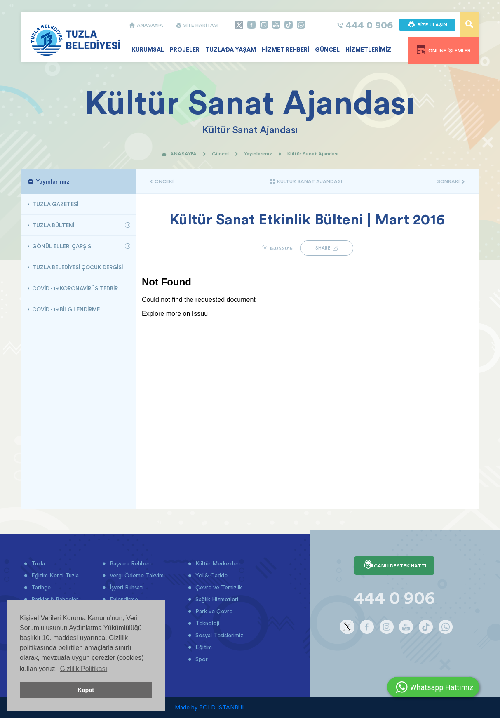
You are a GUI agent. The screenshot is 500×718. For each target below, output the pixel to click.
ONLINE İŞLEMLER (444, 49)
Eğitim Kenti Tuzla (54, 575)
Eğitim (203, 647)
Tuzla (37, 563)
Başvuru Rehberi (129, 563)
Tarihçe (40, 587)
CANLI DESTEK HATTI (394, 565)
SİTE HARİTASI (197, 25)
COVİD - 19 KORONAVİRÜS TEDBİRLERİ (80, 288)
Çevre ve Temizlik (218, 587)
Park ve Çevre (213, 611)
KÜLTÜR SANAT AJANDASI (306, 181)
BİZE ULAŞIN (427, 25)
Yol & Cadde (211, 575)
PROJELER (185, 49)
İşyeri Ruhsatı (125, 587)
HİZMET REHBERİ (285, 49)
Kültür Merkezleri (217, 563)
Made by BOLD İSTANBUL (210, 707)
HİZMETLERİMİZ (368, 49)
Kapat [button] (85, 690)
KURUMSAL (147, 49)
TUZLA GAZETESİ (54, 204)
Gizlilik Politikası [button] (83, 668)
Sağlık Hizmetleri (216, 599)
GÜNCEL (327, 49)
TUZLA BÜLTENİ (52, 225)
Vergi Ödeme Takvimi (136, 575)
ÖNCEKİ (162, 181)
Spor (201, 659)
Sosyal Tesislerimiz (218, 635)
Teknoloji (206, 623)
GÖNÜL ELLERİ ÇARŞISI (62, 246)
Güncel (220, 154)
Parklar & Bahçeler (54, 599)
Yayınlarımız (258, 154)
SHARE (326, 248)
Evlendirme (123, 599)
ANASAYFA (146, 25)
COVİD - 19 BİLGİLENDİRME (65, 309)
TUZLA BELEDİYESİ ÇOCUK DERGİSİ (77, 267)
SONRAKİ (451, 181)
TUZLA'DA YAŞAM (230, 49)
